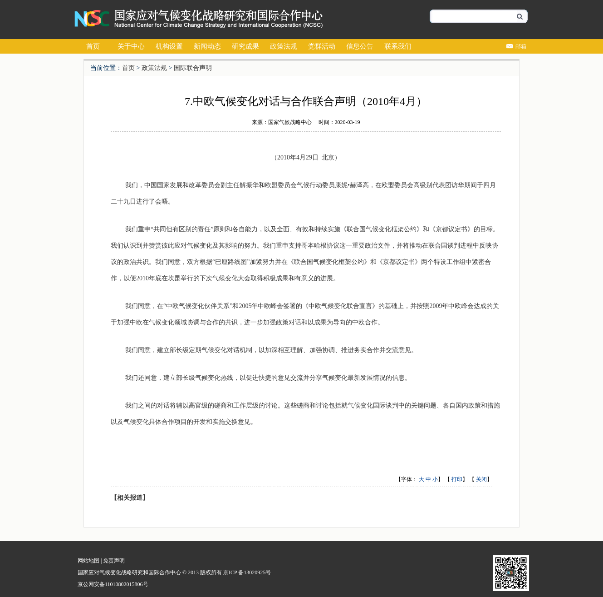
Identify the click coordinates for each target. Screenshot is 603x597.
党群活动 (321, 46)
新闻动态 (207, 46)
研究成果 (245, 46)
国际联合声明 (193, 68)
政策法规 (283, 46)
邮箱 (520, 46)
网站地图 (88, 560)
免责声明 (114, 560)
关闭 (481, 479)
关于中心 (131, 46)
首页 (93, 46)
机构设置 (169, 46)
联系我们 (398, 46)
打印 (456, 479)
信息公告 (359, 46)
